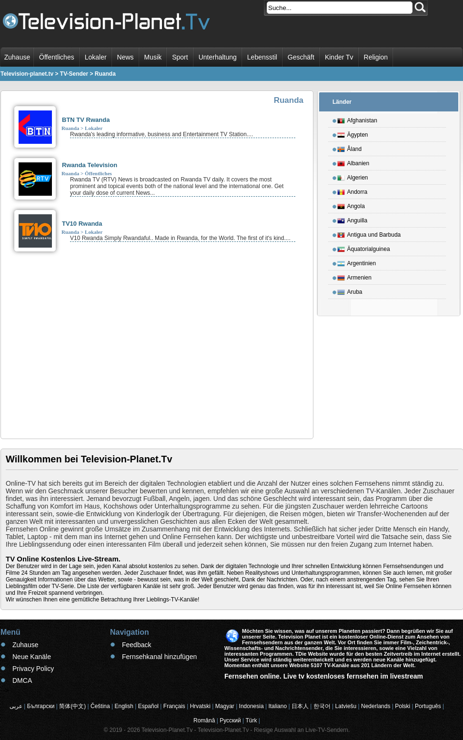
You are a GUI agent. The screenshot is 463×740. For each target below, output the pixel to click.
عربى (16, 706)
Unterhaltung (218, 57)
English (124, 706)
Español (148, 706)
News (125, 57)
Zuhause (17, 57)
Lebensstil (262, 57)
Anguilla (352, 219)
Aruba (349, 290)
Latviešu (346, 706)
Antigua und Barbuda (369, 233)
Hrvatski (200, 706)
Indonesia (251, 706)
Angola (351, 204)
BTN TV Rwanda (86, 119)
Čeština (100, 706)
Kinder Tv (339, 57)
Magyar (224, 706)
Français (174, 706)
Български (41, 706)
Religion (376, 57)
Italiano (277, 706)
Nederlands (375, 706)
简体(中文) (72, 706)
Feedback (136, 645)
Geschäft (301, 57)
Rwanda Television (89, 165)
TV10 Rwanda (82, 223)
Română (204, 720)
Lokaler (96, 57)
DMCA (22, 680)
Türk (251, 720)
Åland (349, 147)
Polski (402, 706)
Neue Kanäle (31, 656)
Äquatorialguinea (363, 247)
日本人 (300, 706)
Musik (153, 57)
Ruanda (70, 128)
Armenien (354, 276)
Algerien (352, 176)
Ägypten (352, 133)
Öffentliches (56, 57)
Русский (230, 720)
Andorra (352, 190)
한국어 (322, 706)
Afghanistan (357, 119)
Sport (180, 57)
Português (428, 706)
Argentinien (356, 262)
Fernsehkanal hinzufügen (159, 656)
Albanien (353, 162)
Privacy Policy (33, 668)
